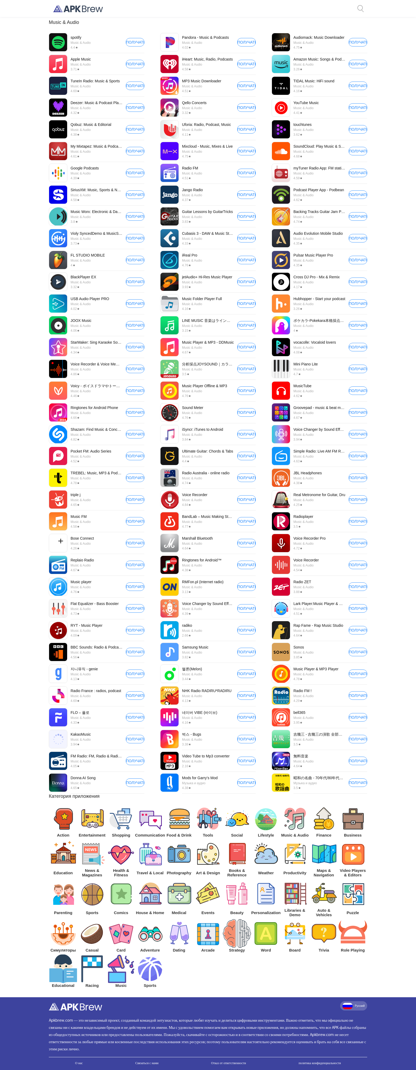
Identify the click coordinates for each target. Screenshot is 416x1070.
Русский (354, 1006)
